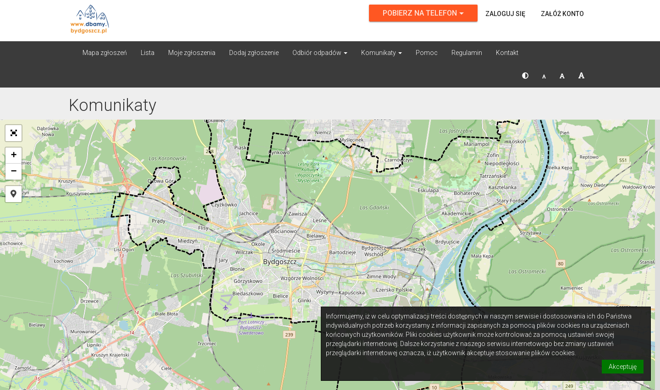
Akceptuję (623, 366)
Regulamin (466, 52)
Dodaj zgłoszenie (254, 52)
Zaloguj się (505, 13)
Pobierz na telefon (423, 13)
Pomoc (427, 52)
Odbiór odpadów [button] (319, 52)
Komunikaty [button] (381, 52)
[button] (525, 75)
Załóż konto (562, 13)
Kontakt (507, 52)
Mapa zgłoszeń (104, 52)
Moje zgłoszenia (191, 52)
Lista (147, 52)
